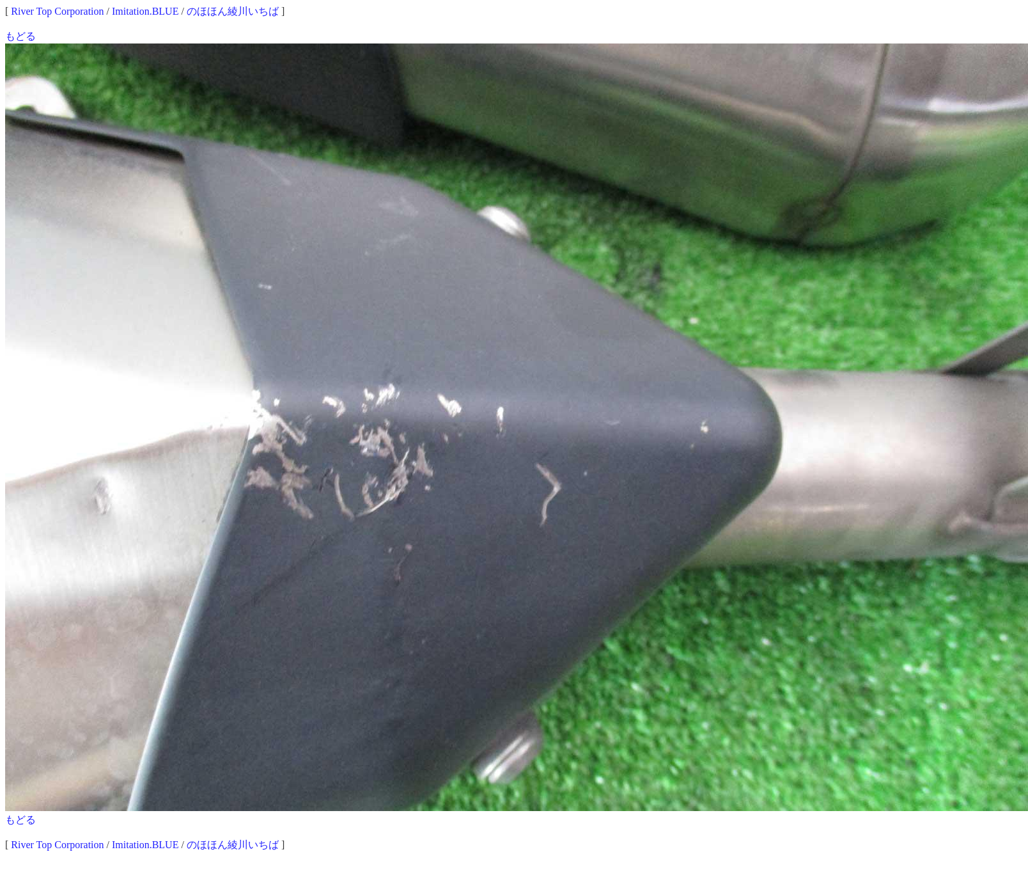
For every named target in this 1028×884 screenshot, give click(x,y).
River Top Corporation (57, 11)
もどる (20, 36)
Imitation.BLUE (145, 11)
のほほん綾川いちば (233, 11)
